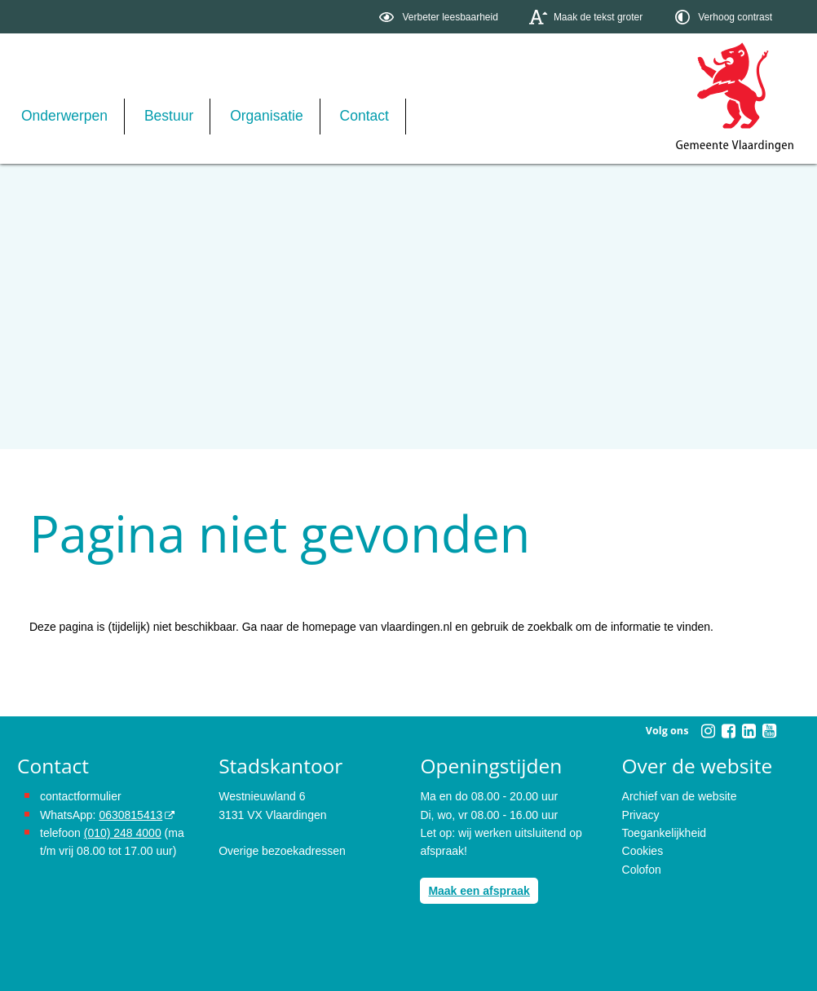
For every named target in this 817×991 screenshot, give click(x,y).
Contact (364, 116)
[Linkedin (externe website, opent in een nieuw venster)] (748, 731)
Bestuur (168, 116)
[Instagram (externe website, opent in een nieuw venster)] (708, 731)
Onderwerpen (64, 116)
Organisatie (266, 116)
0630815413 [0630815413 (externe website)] (130, 814)
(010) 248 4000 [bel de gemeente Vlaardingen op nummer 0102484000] (122, 832)
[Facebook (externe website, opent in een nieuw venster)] (728, 731)
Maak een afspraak (479, 890)
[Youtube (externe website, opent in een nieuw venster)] (769, 731)
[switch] (440, 16)
